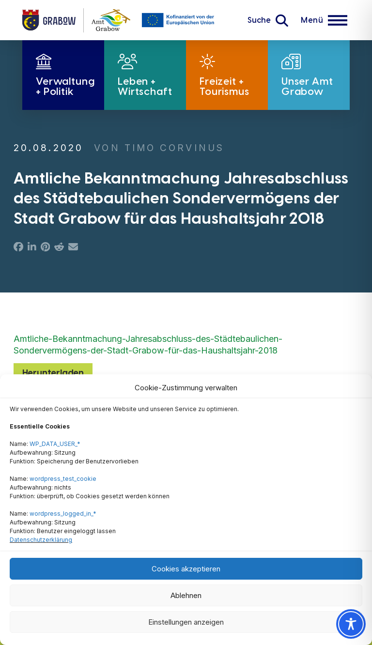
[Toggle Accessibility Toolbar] (351, 624)
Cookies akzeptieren (186, 568)
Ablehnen (186, 595)
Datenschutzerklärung (41, 539)
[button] (268, 20)
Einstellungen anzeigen (186, 622)
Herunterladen (53, 373)
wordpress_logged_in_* (63, 513)
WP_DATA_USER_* (55, 443)
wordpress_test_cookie (63, 478)
